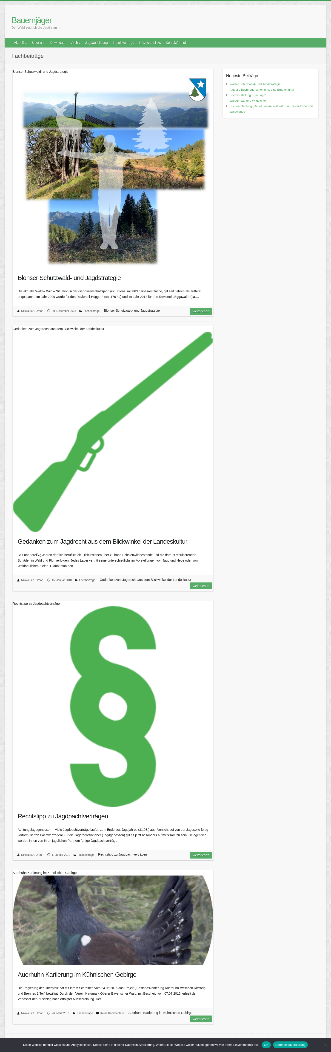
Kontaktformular (177, 43)
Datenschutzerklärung (290, 1044)
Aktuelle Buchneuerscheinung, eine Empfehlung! (262, 89)
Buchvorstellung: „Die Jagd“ (248, 95)
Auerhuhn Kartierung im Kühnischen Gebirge (77, 974)
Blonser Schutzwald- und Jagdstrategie (69, 277)
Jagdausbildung (96, 43)
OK (266, 1044)
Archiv (75, 43)
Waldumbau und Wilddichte (248, 100)
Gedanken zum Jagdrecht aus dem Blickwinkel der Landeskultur (102, 541)
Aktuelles (20, 43)
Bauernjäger (31, 20)
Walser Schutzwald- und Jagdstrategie (255, 84)
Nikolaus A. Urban (32, 311)
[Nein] (325, 1045)
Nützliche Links (150, 43)
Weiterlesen (201, 311)
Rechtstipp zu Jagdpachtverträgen (63, 816)
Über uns (38, 43)
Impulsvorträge (123, 43)
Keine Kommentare (112, 1013)
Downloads (58, 43)
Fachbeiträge (91, 311)
